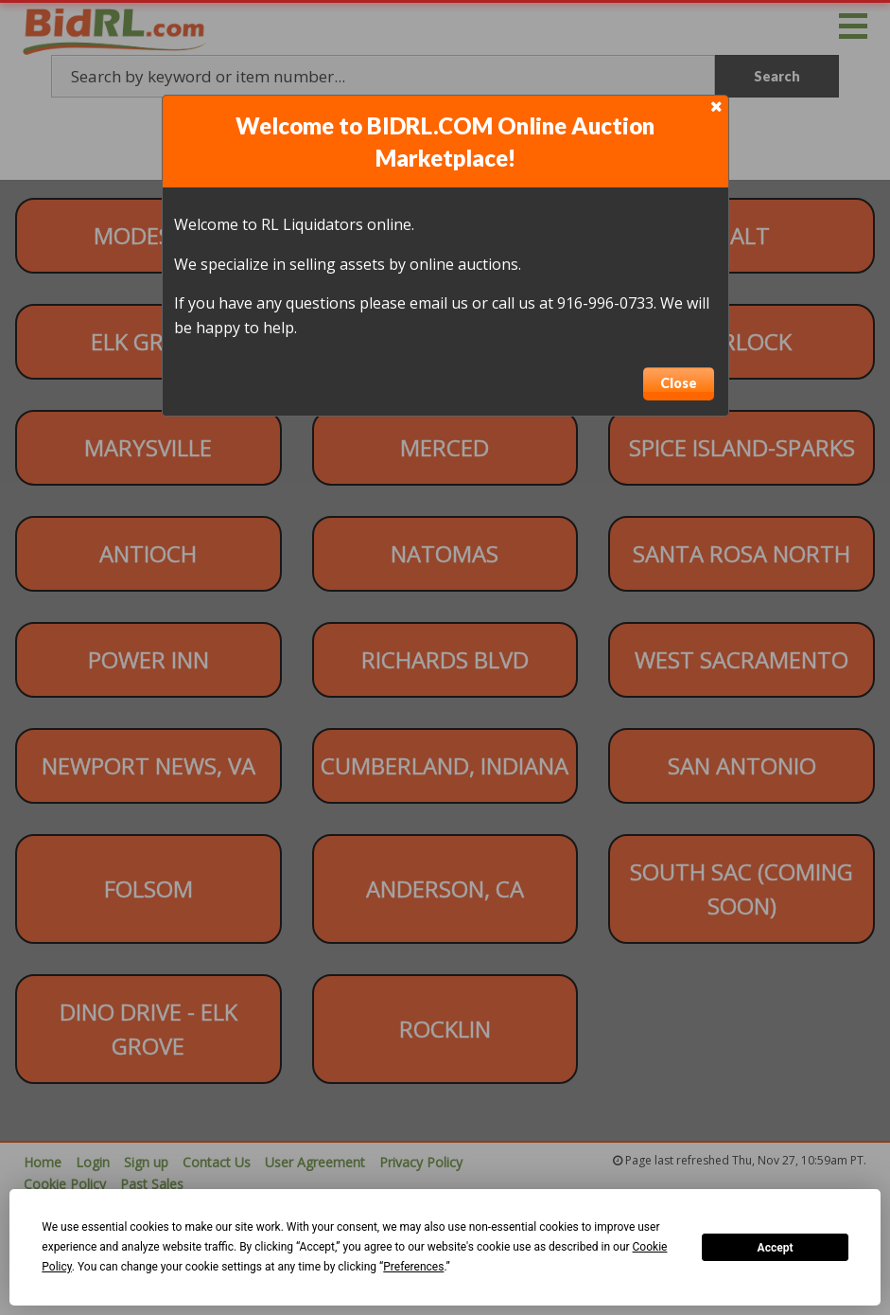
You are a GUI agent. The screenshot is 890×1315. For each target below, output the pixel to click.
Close (678, 383)
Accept (776, 1247)
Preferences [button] (413, 1266)
